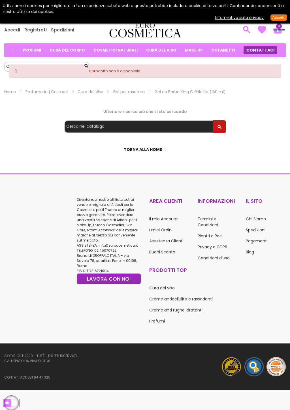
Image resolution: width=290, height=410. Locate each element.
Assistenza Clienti (166, 241)
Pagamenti (257, 241)
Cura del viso (162, 288)
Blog (250, 252)
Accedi (12, 30)
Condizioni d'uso (214, 258)
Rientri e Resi (210, 236)
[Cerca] (145, 126)
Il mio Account (163, 219)
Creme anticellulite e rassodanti (181, 299)
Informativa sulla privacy (239, 17)
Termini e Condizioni (208, 222)
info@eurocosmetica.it (118, 245)
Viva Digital (40, 360)
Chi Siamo (256, 219)
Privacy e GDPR (212, 247)
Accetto (278, 17)
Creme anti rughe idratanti (175, 310)
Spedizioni (62, 30)
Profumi (157, 321)
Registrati (35, 30)
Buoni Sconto (162, 252)
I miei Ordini (160, 230)
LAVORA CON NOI (109, 278)
